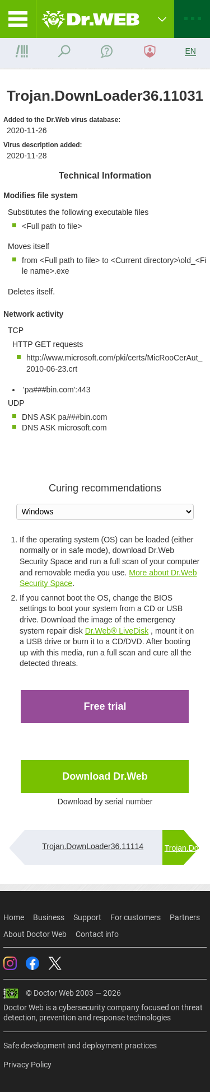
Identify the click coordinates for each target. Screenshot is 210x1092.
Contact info (97, 934)
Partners (185, 917)
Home (13, 917)
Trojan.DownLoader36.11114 (92, 846)
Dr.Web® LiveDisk (117, 630)
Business (48, 917)
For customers (135, 917)
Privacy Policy (27, 1064)
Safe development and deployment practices (80, 1045)
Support (87, 917)
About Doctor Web (35, 934)
